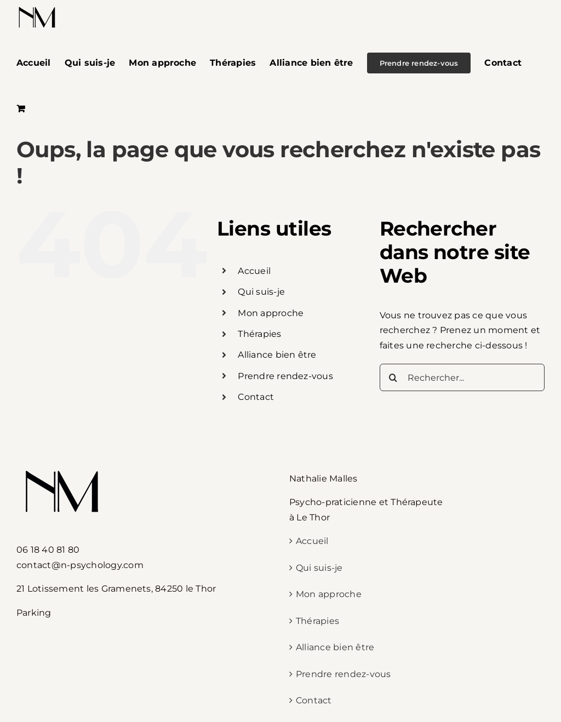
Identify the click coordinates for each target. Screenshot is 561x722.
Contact (256, 397)
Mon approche (271, 313)
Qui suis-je (261, 291)
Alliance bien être (277, 354)
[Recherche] (393, 377)
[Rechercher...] (462, 377)
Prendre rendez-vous (285, 376)
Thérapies (259, 334)
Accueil (254, 271)
